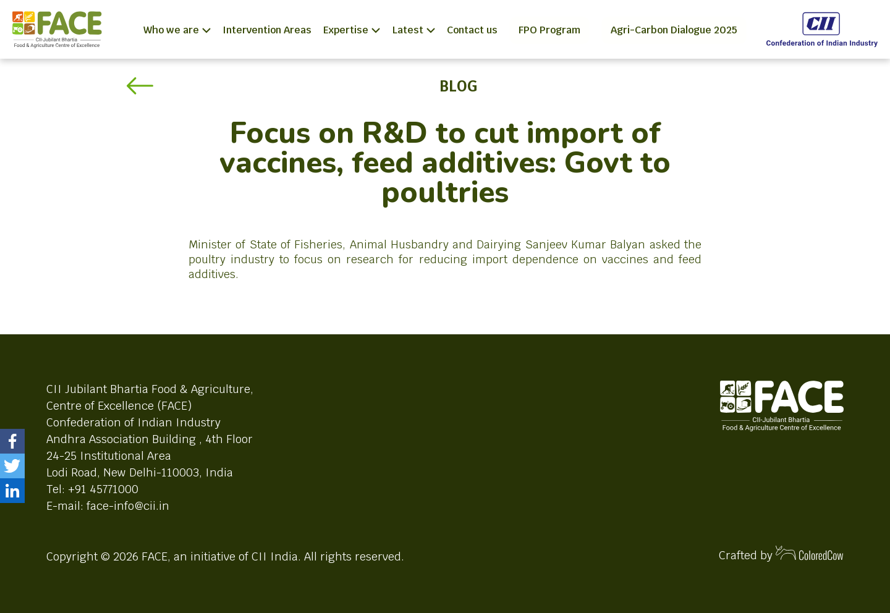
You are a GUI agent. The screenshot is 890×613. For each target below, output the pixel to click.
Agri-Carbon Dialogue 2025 (674, 29)
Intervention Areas (267, 29)
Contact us (472, 29)
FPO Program (549, 29)
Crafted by (781, 554)
